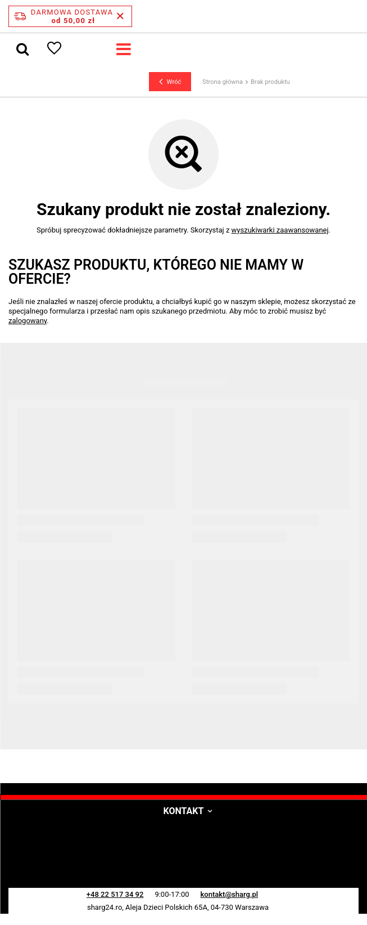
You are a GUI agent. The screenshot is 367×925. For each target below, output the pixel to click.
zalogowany (27, 320)
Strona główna (222, 82)
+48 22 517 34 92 (115, 894)
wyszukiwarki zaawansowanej (280, 230)
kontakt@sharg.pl (230, 894)
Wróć (170, 82)
